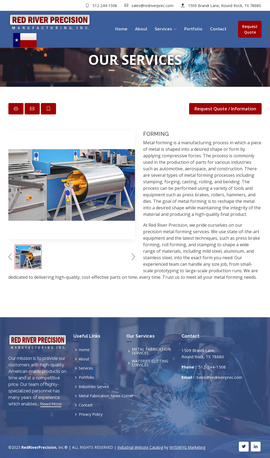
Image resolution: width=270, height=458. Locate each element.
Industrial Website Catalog (140, 447)
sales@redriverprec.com (151, 5)
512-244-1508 (104, 5)
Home (121, 29)
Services (86, 368)
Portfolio (193, 29)
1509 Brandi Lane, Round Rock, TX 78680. (224, 5)
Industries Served (94, 387)
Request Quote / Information (225, 109)
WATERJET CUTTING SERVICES (150, 363)
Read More (50, 404)
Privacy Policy (91, 414)
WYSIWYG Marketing (187, 447)
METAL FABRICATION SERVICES (151, 351)
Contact (218, 29)
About (141, 29)
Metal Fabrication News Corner (106, 396)
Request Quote (250, 29)
